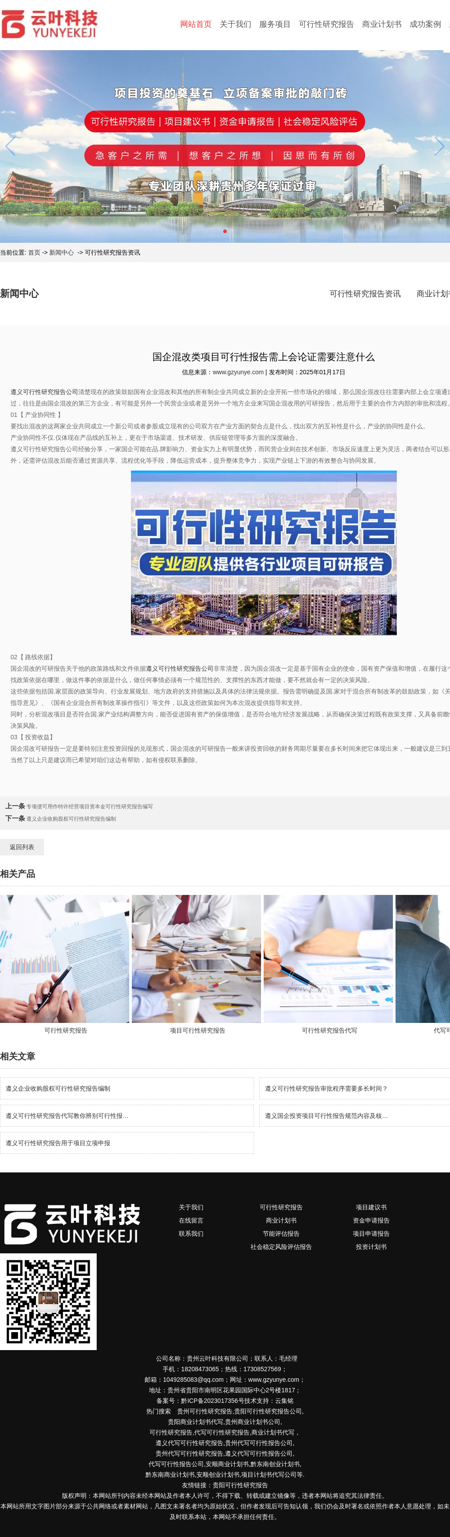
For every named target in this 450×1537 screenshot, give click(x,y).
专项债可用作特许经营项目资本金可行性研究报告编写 (89, 806)
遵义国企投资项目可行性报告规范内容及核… (326, 1115)
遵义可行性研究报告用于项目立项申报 (58, 1142)
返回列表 (22, 847)
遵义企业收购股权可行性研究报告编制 (70, 819)
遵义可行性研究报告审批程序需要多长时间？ (326, 1088)
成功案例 (425, 24)
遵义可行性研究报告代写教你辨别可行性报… (67, 1115)
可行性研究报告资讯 (365, 293)
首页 (34, 252)
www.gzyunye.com (238, 372)
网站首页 (196, 24)
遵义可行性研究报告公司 (44, 391)
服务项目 (275, 24)
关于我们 (235, 24)
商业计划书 (382, 24)
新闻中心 (61, 252)
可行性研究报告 (326, 24)
